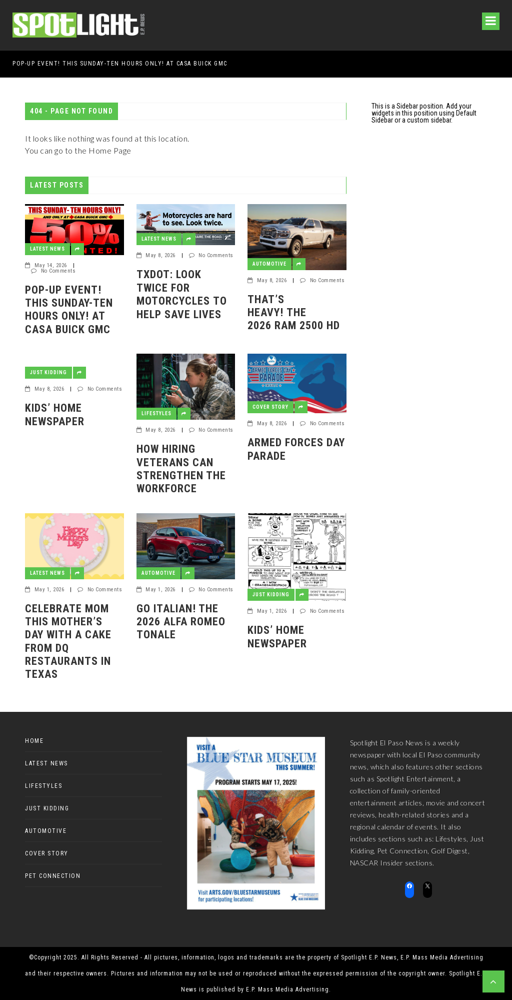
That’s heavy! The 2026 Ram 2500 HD (294, 312)
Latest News (47, 249)
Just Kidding (48, 372)
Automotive (269, 264)
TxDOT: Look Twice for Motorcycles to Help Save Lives (181, 294)
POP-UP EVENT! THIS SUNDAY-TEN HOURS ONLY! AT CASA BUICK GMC (120, 63)
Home (34, 740)
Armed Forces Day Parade (296, 449)
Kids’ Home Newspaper (54, 414)
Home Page (110, 150)
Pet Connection (52, 875)
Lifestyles (157, 413)
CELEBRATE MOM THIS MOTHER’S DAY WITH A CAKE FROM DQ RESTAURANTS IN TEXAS (68, 641)
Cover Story (270, 407)
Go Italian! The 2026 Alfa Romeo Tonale (181, 621)
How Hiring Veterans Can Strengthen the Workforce (181, 469)
